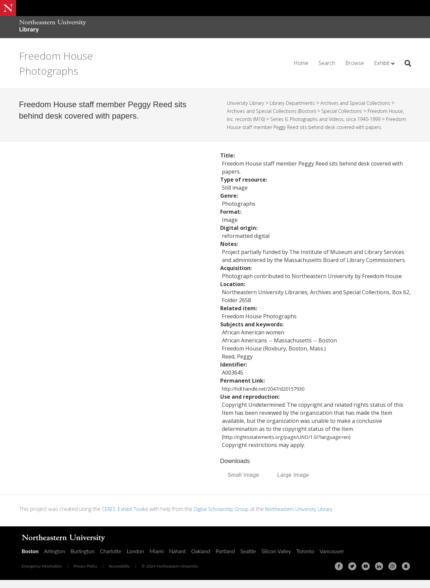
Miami (156, 559)
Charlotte (110, 559)
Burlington (83, 559)
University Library (247, 103)
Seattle (248, 559)
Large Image (293, 483)
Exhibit (381, 63)
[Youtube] (366, 574)
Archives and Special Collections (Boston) (276, 111)
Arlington (54, 559)
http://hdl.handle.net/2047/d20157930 (269, 396)
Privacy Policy (85, 574)
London (135, 559)
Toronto (305, 559)
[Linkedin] (379, 574)
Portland (225, 559)
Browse (354, 63)
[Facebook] (339, 574)
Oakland (200, 559)
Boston (30, 559)
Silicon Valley (276, 559)
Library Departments (297, 103)
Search (326, 63)
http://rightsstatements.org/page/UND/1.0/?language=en (296, 445)
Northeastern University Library (312, 517)
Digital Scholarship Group (228, 517)
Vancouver (332, 559)
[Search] (405, 63)
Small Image (243, 483)
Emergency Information (42, 574)
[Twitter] (352, 574)
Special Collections (353, 111)
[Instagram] (392, 574)
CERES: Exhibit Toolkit (127, 517)
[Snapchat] (406, 574)
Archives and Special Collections (366, 103)
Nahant (177, 559)
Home (301, 63)
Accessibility (119, 574)
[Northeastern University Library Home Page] (52, 27)
